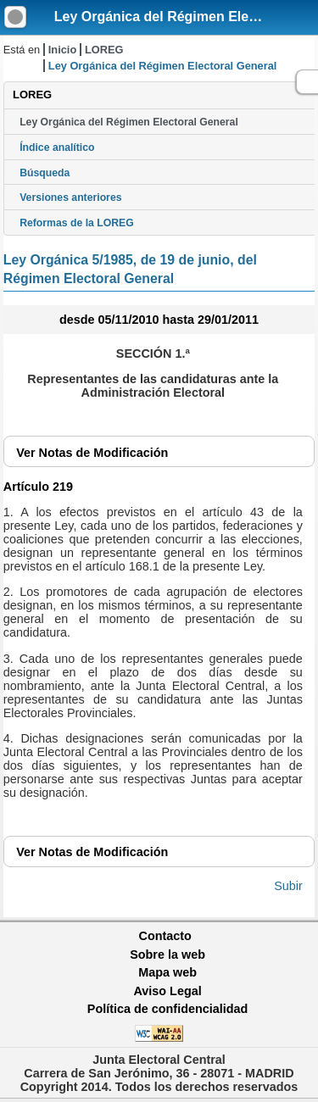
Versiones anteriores (70, 197)
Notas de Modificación (92, 452)
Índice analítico (57, 147)
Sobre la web (167, 954)
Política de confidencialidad (167, 1009)
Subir (288, 886)
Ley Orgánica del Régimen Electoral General (129, 122)
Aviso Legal (167, 991)
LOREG (104, 49)
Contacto (165, 936)
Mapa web (167, 972)
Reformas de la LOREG (77, 223)
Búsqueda (45, 173)
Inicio (62, 49)
